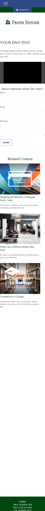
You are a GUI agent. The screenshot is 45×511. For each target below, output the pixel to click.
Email (2, 107)
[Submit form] (6, 143)
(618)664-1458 (25, 505)
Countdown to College (12, 296)
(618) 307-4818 (25, 508)
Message (4, 121)
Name (2, 93)
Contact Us (22, 10)
